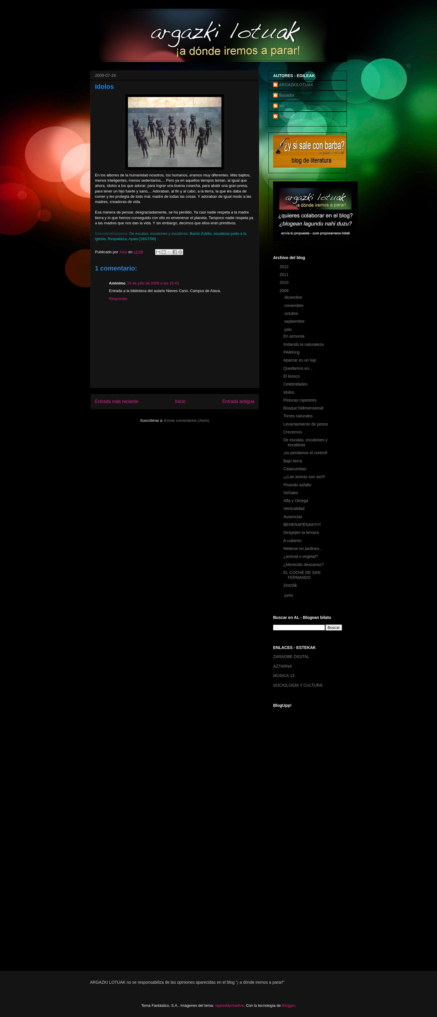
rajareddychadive (229, 1005)
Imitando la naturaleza (303, 344)
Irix (282, 105)
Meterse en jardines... (303, 548)
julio (288, 329)
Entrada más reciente (116, 401)
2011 (285, 274)
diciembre (293, 297)
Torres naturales (298, 416)
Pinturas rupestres (300, 400)
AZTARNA (282, 666)
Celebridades (295, 384)
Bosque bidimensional (303, 408)
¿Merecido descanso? (303, 564)
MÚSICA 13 (283, 675)
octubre (291, 313)
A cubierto (292, 540)
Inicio (180, 401)
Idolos (288, 392)
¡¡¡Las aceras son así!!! (304, 476)
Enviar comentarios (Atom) (186, 420)
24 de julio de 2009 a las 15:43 (153, 283)
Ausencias (292, 516)
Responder (118, 298)
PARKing (291, 352)
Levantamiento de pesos (305, 424)
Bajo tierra (292, 461)
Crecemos (292, 432)
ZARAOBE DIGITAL (291, 656)
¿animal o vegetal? (300, 556)
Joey (283, 116)
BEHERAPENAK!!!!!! (302, 524)
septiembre (295, 321)
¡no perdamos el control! (305, 452)
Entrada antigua (238, 401)
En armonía (293, 336)
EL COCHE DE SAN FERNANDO (301, 575)
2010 (285, 282)
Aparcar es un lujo (299, 360)
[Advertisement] (296, 868)
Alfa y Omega (295, 500)
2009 (285, 290)
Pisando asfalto (297, 485)
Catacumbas (294, 468)
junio (289, 595)
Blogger (288, 1005)
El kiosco (291, 376)
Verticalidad (293, 508)
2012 (285, 266)
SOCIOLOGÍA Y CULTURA (297, 685)
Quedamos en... (298, 368)
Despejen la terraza (301, 532)
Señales (290, 492)
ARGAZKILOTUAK (296, 84)
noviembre (294, 305)
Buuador (286, 95)
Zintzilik (290, 585)
